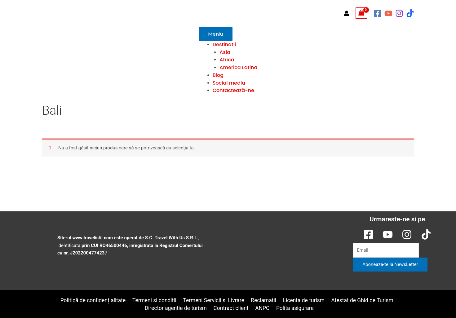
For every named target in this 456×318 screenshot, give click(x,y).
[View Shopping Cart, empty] (361, 13)
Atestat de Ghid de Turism (363, 300)
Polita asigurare (295, 307)
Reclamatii (264, 300)
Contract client (232, 307)
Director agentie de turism (176, 307)
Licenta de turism (303, 300)
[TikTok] (410, 13)
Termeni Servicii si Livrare (213, 300)
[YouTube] (388, 13)
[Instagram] (399, 13)
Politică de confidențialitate (92, 300)
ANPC (262, 307)
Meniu (215, 34)
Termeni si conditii (154, 300)
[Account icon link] (346, 13)
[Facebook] (378, 13)
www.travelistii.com (92, 237)
